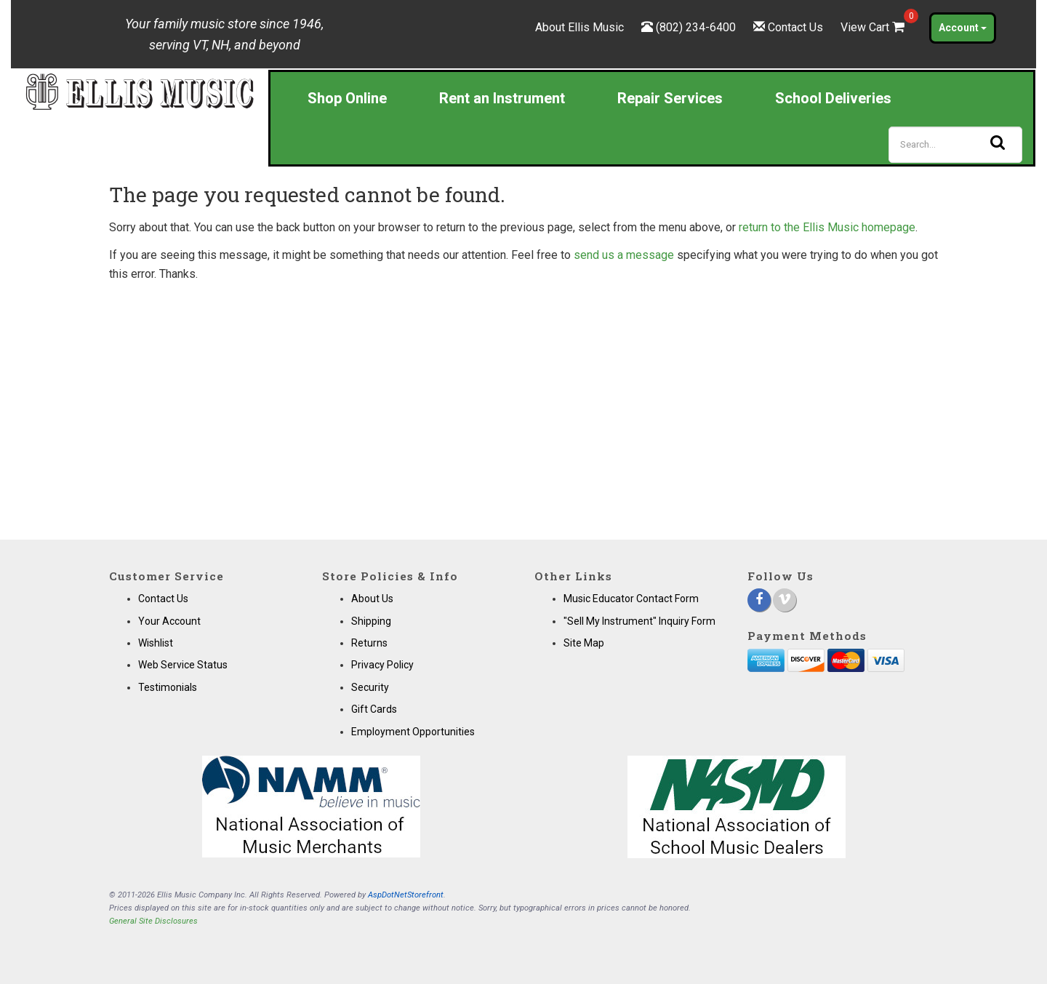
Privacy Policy (382, 665)
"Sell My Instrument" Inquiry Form (639, 621)
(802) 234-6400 (696, 27)
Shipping (371, 621)
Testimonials (167, 687)
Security (370, 687)
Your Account (169, 621)
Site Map (583, 643)
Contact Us (795, 27)
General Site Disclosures (153, 921)
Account (963, 27)
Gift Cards (374, 709)
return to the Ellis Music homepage (827, 227)
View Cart (874, 27)
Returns (369, 643)
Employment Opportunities (413, 731)
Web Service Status (183, 665)
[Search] (955, 145)
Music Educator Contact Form (631, 598)
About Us (372, 598)
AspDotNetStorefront (406, 895)
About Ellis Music (579, 27)
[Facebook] (759, 600)
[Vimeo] (784, 600)
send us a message (624, 255)
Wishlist (155, 643)
